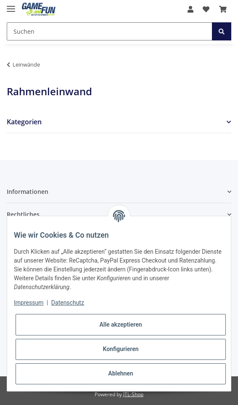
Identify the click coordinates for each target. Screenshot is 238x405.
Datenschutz (67, 302)
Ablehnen (120, 373)
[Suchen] (109, 31)
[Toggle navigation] (11, 5)
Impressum (28, 302)
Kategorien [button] (24, 122)
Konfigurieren (120, 349)
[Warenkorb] (222, 9)
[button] (190, 9)
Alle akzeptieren (120, 324)
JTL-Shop (133, 394)
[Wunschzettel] (206, 9)
